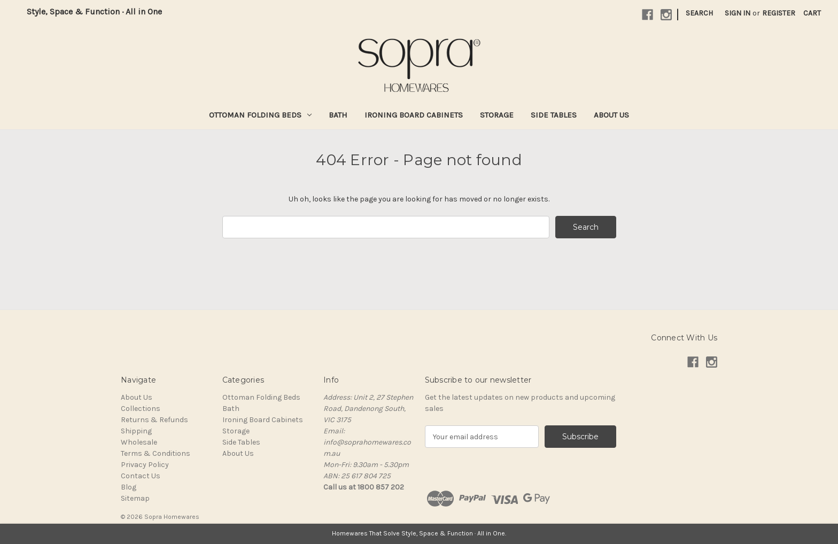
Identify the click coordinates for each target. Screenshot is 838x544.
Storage (497, 115)
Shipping (136, 431)
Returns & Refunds (154, 419)
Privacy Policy (145, 464)
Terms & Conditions (155, 453)
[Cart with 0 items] (812, 13)
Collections (140, 408)
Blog (128, 487)
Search (699, 13)
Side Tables (554, 115)
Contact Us (140, 475)
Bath (338, 115)
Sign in (737, 13)
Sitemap (135, 498)
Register (778, 13)
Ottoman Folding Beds (260, 115)
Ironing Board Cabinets (413, 115)
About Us (611, 115)
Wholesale (139, 442)
